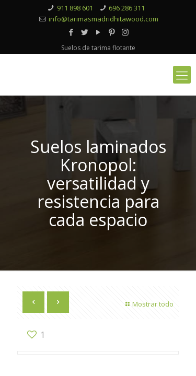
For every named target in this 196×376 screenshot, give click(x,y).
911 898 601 (75, 8)
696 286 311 (127, 8)
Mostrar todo (148, 304)
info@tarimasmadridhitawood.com (103, 19)
